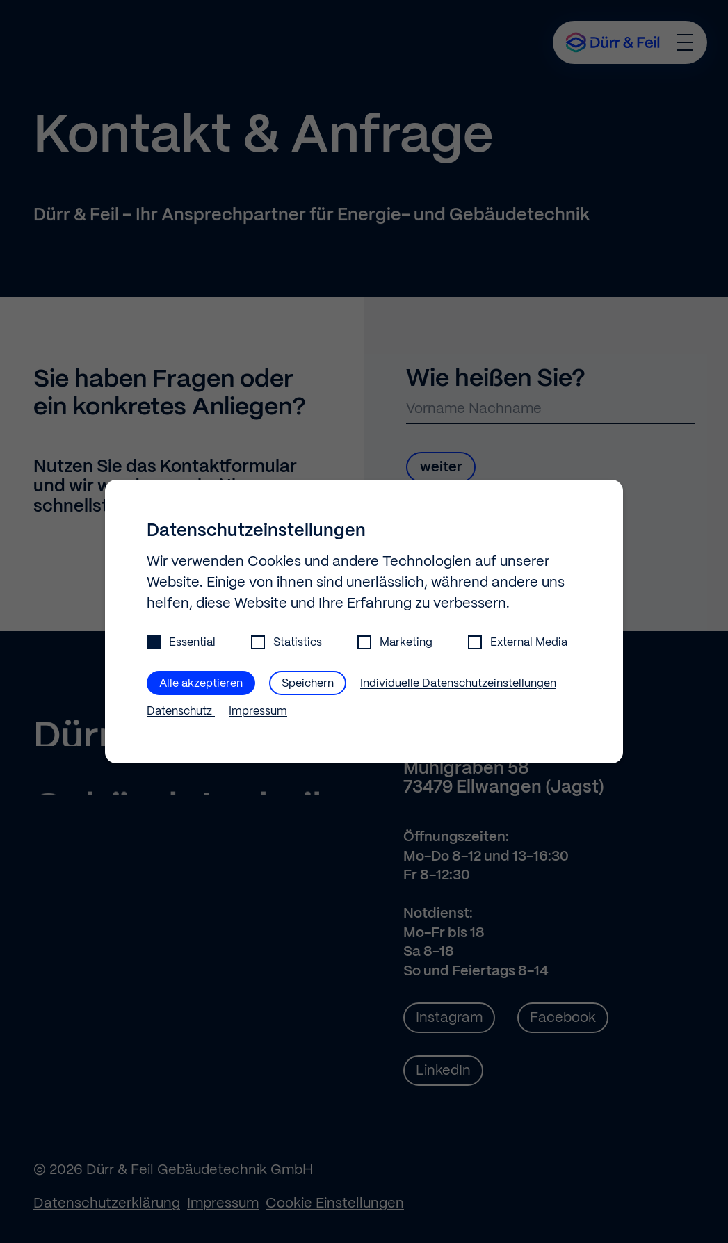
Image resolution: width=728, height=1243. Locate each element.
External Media (517, 643)
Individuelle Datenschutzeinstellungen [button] (458, 684)
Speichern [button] (308, 684)
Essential (181, 643)
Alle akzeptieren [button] (201, 684)
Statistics (286, 643)
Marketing (394, 643)
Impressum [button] (258, 711)
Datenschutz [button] (181, 711)
